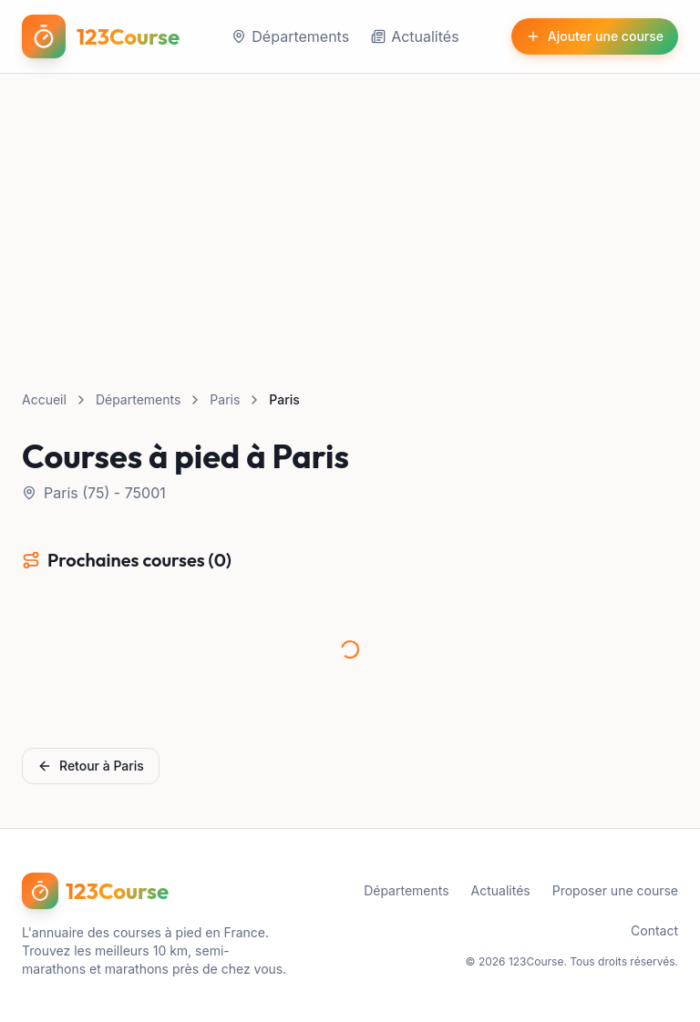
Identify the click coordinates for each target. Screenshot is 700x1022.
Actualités (414, 36)
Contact (654, 930)
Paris (225, 399)
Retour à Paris (90, 765)
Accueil (44, 399)
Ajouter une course (595, 36)
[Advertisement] (350, 210)
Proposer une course (615, 890)
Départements (290, 36)
